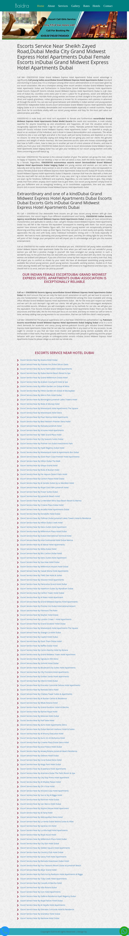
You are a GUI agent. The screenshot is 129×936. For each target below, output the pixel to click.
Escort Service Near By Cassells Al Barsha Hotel (41, 883)
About (51, 6)
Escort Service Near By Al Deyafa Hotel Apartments (43, 905)
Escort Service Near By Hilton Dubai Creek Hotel (41, 523)
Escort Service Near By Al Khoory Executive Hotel (42, 734)
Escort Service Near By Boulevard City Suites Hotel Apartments (48, 668)
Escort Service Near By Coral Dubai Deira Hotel (41, 760)
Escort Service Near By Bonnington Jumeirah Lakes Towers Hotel (49, 400)
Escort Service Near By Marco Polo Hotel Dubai (41, 396)
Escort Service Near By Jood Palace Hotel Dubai (41, 747)
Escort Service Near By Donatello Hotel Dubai (40, 514)
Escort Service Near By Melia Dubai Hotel (38, 549)
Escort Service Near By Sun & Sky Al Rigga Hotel (41, 796)
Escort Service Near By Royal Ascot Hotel (38, 835)
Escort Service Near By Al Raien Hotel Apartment (42, 598)
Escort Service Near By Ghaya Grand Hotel (39, 466)
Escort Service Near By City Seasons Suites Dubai (42, 439)
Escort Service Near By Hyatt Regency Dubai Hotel (42, 448)
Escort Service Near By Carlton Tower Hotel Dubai (42, 593)
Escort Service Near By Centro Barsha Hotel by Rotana (44, 650)
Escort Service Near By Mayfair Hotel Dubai (39, 615)
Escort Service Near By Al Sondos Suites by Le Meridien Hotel (47, 483)
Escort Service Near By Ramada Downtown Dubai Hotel (45, 861)
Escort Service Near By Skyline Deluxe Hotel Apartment (44, 809)
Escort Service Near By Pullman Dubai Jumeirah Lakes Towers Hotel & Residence (56, 519)
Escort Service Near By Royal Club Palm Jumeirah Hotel (44, 488)
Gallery (75, 6)
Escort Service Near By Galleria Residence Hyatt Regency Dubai (48, 897)
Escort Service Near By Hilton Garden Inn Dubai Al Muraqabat (47, 391)
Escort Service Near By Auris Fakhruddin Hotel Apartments (46, 369)
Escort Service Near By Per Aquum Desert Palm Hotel (44, 475)
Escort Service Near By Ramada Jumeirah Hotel (41, 426)
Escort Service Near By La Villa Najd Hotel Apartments (44, 831)
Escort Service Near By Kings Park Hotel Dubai (40, 765)
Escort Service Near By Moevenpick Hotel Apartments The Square (49, 409)
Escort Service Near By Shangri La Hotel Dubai (40, 633)
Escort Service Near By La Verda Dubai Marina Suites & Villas (47, 822)
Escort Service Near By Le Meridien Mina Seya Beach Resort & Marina (51, 501)
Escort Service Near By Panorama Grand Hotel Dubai (43, 585)
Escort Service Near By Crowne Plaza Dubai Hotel (42, 505)
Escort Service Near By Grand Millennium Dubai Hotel (44, 378)
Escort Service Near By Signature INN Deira (39, 659)
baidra (22, 6)
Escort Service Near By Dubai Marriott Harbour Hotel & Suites (47, 730)
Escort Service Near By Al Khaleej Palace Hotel (40, 782)
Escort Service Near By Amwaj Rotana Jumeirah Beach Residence (49, 752)
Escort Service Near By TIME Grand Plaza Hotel (41, 435)
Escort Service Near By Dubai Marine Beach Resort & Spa (45, 374)
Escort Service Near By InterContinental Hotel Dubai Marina (47, 541)
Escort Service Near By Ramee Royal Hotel (39, 712)
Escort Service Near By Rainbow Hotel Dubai (40, 919)
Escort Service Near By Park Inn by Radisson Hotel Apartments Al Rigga (51, 875)
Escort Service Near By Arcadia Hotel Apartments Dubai (45, 510)
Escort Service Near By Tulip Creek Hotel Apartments (43, 879)
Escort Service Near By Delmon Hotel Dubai (39, 756)
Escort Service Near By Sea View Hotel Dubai (40, 563)
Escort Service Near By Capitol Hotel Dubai (39, 637)
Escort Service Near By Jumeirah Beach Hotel (40, 497)
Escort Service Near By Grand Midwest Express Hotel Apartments (49, 602)
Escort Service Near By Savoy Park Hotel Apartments (43, 857)
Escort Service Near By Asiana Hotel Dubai (39, 360)
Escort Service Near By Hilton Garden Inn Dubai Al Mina (45, 387)
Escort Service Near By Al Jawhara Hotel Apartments (43, 769)
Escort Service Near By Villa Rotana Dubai (38, 888)
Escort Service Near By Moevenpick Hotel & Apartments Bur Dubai (49, 453)
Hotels (96, 6)
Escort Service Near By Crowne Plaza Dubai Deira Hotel (44, 743)
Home (40, 6)
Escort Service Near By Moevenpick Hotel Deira (41, 413)
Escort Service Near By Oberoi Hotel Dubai (39, 681)
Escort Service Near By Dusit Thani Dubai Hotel (41, 642)
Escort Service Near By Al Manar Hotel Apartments (42, 545)
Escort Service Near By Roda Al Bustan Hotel (40, 470)
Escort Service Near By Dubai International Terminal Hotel (46, 536)
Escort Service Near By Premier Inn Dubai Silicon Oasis (44, 365)
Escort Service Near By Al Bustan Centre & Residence (43, 699)
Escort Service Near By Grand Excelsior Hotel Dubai (43, 624)
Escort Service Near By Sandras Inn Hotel (38, 826)
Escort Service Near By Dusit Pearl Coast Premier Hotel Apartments (50, 457)
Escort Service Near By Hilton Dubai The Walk (40, 461)
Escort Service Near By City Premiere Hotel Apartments (44, 672)
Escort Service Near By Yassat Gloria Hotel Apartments (44, 571)
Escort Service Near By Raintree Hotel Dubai (40, 800)
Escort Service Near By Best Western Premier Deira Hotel (45, 422)
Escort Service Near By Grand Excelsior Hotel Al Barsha (44, 708)
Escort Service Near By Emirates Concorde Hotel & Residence (47, 910)
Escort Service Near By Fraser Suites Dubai (39, 492)
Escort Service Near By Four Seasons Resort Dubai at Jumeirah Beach (51, 866)
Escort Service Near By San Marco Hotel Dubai (40, 804)
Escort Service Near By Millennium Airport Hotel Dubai (44, 567)
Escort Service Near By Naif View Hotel (37, 721)
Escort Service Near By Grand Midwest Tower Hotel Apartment (48, 655)
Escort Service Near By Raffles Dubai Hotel (39, 646)
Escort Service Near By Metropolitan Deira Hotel (41, 817)
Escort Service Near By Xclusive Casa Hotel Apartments (44, 791)
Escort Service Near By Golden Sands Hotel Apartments (45, 677)
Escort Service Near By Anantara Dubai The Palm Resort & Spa (48, 774)
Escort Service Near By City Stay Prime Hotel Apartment (45, 778)
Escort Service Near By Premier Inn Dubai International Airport (48, 607)
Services (63, 6)
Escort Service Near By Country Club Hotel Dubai (42, 853)
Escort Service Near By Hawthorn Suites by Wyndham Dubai (47, 589)
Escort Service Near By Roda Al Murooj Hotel (40, 404)
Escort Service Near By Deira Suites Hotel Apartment (43, 527)
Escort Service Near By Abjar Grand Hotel (38, 870)
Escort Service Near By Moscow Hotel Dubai (39, 716)
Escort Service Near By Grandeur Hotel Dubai (40, 914)
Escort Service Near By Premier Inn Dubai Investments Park (46, 444)
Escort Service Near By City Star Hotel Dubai (39, 844)
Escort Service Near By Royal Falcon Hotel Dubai (41, 901)
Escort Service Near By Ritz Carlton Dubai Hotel (41, 554)
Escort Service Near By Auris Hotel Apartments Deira (43, 725)
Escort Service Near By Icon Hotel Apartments (40, 892)
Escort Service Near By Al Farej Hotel (36, 813)
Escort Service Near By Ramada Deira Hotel (39, 690)
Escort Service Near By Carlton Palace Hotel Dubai (42, 479)
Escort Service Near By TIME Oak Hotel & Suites (41, 576)
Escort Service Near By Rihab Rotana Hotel (39, 703)
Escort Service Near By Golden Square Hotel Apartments (45, 848)
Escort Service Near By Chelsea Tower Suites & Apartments (46, 694)
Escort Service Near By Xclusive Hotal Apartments (42, 431)
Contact (107, 6)
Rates (86, 6)
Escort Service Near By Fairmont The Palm (39, 611)
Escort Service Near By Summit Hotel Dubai (39, 664)
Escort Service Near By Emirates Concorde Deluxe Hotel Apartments (50, 686)
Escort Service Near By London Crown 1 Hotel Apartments (46, 620)
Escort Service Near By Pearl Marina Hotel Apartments (44, 417)
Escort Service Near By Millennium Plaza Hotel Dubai (43, 532)
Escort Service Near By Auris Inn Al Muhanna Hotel (42, 738)
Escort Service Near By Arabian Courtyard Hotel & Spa (44, 382)
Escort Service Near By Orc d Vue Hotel (37, 787)
